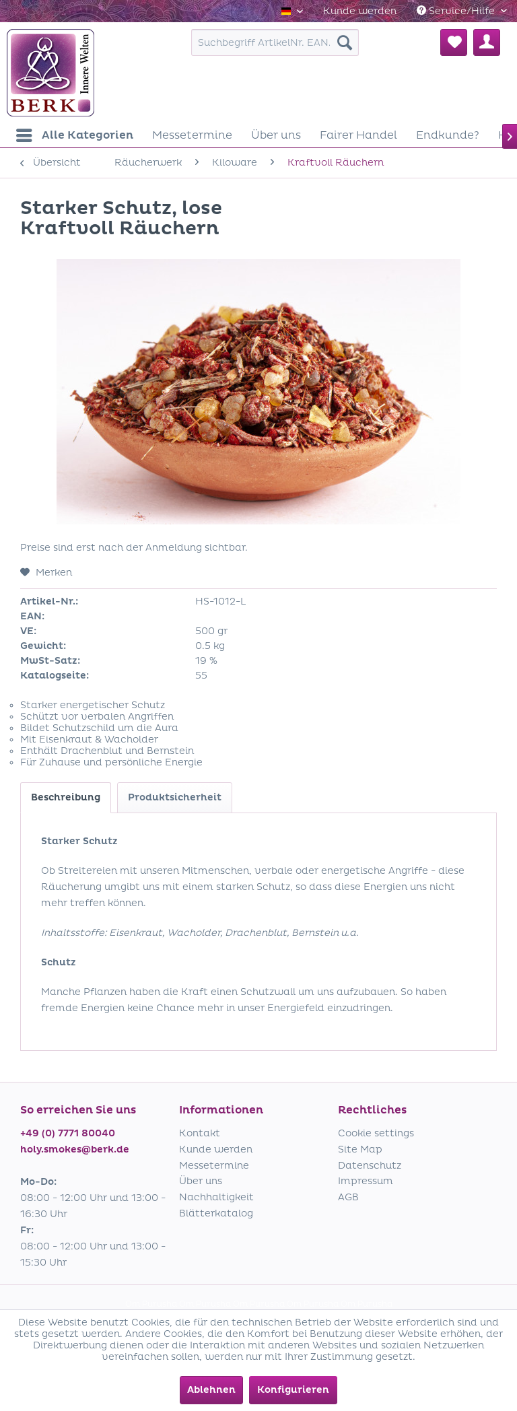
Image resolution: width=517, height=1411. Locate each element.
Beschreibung (65, 797)
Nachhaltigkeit (216, 1197)
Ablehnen (211, 1390)
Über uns (200, 1181)
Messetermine (214, 1165)
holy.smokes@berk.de (74, 1149)
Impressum (365, 1181)
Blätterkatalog (216, 1213)
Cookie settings (376, 1133)
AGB (348, 1197)
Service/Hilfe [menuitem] (457, 11)
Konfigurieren (293, 1390)
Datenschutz (369, 1165)
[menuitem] (360, 11)
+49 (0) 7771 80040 (67, 1133)
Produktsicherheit (174, 797)
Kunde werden (360, 11)
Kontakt (199, 1133)
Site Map (360, 1149)
